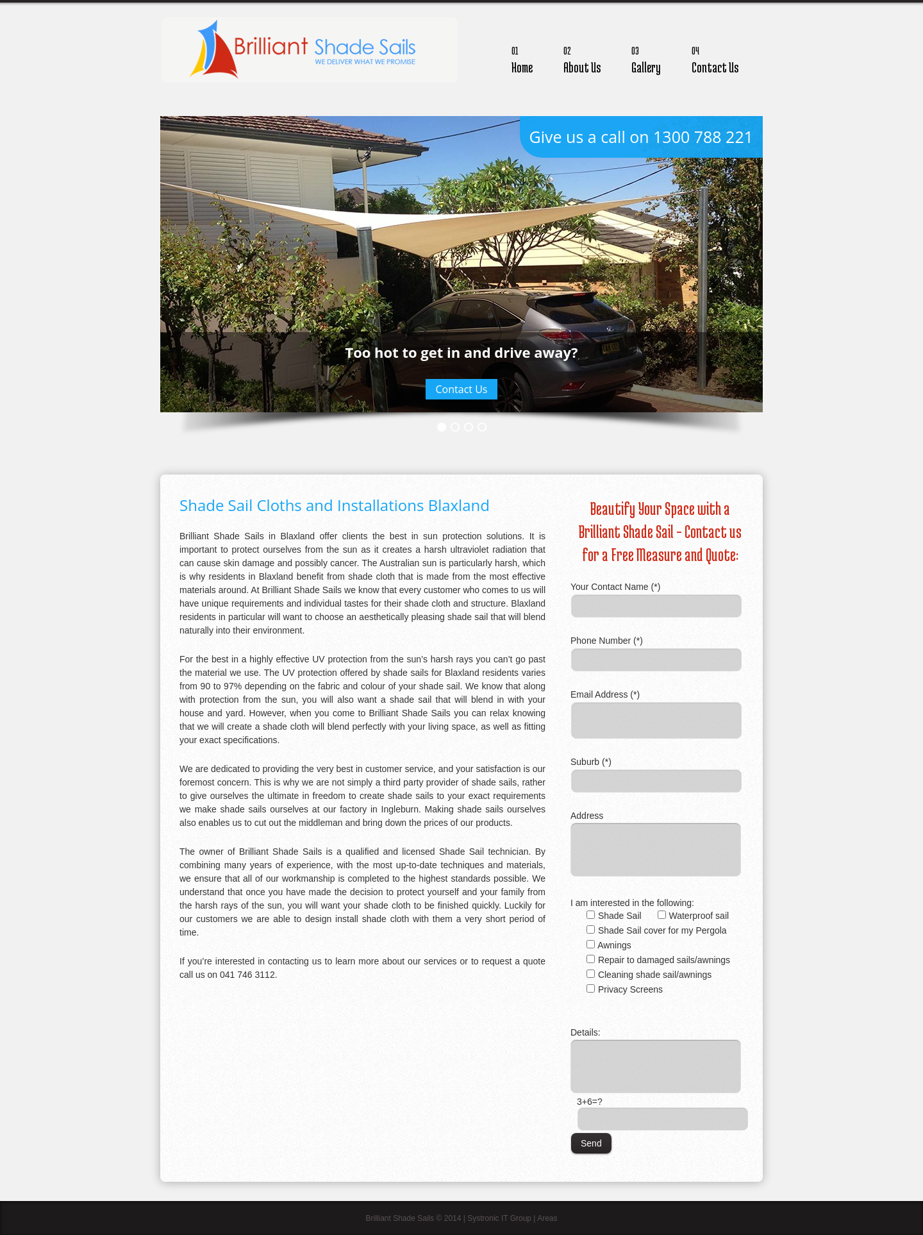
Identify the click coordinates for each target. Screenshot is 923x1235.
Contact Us (715, 58)
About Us (582, 58)
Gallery (646, 58)
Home (522, 58)
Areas (547, 1218)
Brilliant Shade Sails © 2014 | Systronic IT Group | (451, 1218)
